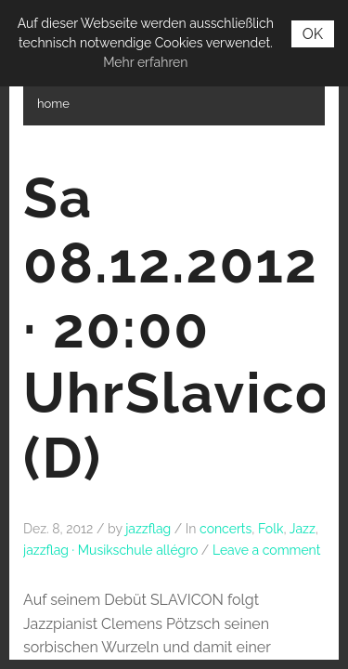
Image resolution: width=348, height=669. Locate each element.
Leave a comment (267, 550)
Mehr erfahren (145, 62)
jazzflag (148, 528)
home (53, 104)
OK (313, 34)
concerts (225, 528)
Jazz (303, 528)
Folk (270, 528)
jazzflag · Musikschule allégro (110, 550)
